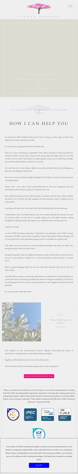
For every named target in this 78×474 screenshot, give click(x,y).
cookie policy (22, 453)
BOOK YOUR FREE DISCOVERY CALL (39, 376)
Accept (39, 465)
